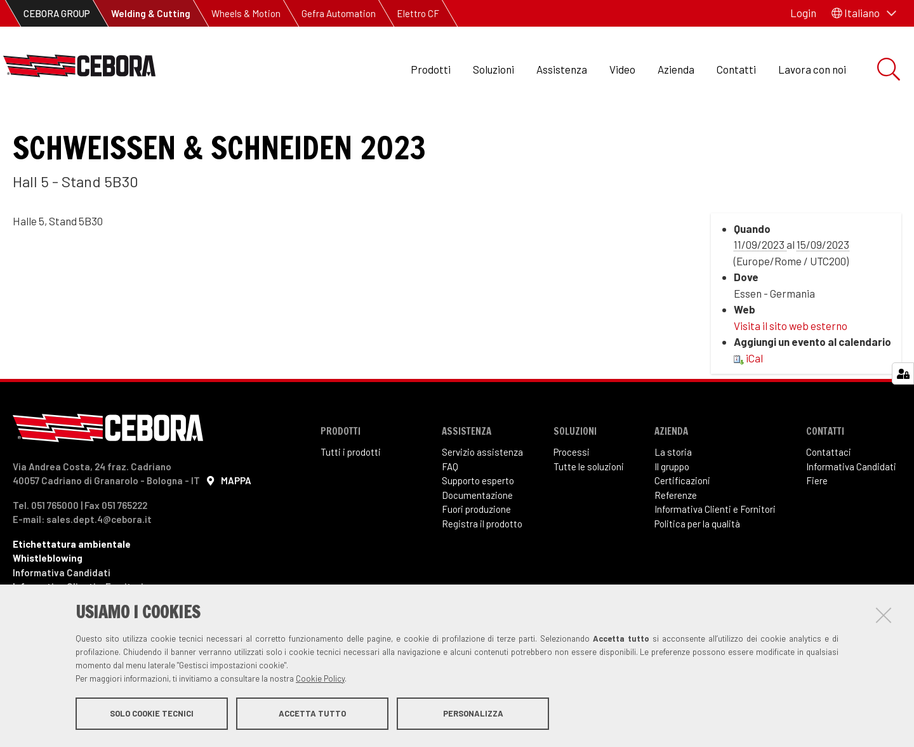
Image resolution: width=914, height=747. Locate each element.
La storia (673, 494)
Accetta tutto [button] (312, 714)
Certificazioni (682, 523)
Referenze (675, 537)
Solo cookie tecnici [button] (152, 714)
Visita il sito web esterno (790, 368)
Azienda (676, 69)
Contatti (736, 69)
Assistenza (561, 69)
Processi (571, 494)
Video (622, 69)
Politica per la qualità (697, 566)
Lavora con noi (812, 69)
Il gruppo (671, 509)
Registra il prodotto (482, 566)
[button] (863, 13)
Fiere (817, 523)
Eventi (37, 127)
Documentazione (477, 537)
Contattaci (828, 494)
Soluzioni (493, 69)
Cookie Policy (320, 679)
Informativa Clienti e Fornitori (715, 551)
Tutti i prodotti (351, 494)
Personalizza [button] (473, 714)
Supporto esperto (478, 523)
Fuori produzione (476, 551)
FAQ (450, 509)
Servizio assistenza (482, 494)
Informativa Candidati (851, 509)
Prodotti (431, 69)
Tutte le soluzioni (588, 509)
